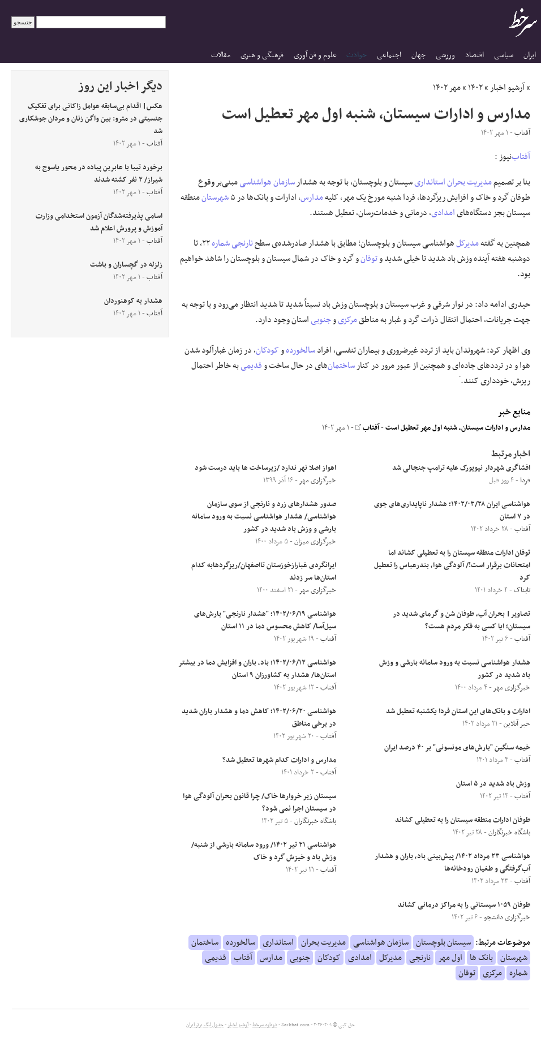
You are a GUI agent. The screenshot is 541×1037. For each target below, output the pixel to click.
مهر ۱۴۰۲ (447, 87)
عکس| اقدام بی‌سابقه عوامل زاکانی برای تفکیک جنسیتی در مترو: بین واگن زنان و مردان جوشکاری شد (90, 119)
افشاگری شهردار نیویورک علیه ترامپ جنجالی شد (461, 468)
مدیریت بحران (469, 182)
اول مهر (450, 957)
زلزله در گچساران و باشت (126, 265)
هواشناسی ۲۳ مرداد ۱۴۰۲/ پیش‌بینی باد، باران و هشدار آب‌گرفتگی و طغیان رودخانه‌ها (452, 862)
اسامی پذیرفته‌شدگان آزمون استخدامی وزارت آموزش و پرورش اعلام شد (99, 222)
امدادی (443, 212)
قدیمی (251, 365)
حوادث (356, 55)
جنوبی (321, 319)
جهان (418, 55)
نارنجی (242, 243)
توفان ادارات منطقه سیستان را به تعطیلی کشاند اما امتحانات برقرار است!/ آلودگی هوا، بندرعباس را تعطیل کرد (452, 565)
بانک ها (481, 957)
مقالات (220, 55)
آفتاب (521, 156)
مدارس (311, 197)
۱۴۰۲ (475, 87)
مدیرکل (467, 243)
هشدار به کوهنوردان (133, 301)
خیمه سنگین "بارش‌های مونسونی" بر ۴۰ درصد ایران (457, 748)
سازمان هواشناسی (267, 182)
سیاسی (503, 55)
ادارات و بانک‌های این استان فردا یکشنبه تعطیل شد (458, 711)
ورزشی (445, 55)
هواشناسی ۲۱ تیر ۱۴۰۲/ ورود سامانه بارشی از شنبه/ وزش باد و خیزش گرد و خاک (263, 851)
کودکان (267, 350)
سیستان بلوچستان (443, 942)
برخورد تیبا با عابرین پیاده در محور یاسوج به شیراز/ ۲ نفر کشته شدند (98, 173)
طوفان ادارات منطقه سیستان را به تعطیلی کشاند (462, 820)
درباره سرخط (264, 1025)
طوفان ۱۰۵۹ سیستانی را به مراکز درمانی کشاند (464, 905)
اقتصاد (474, 55)
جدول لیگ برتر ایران (205, 1025)
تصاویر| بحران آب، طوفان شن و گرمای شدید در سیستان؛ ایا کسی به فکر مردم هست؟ (461, 620)
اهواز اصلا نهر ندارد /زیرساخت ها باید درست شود (265, 468)
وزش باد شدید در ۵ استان (493, 784)
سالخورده (300, 350)
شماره (221, 243)
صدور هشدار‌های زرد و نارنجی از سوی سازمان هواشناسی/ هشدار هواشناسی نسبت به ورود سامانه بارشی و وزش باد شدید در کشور (264, 516)
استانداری (429, 182)
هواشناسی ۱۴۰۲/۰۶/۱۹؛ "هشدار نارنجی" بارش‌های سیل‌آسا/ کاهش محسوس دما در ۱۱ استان (265, 620)
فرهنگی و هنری (262, 55)
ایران (529, 55)
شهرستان (215, 197)
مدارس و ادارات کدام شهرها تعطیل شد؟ (279, 760)
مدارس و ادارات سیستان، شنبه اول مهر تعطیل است (457, 428)
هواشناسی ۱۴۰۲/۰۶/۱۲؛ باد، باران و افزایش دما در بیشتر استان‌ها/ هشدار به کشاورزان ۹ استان (257, 669)
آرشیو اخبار (507, 87)
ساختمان (341, 365)
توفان (368, 258)
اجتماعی (389, 55)
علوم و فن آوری (315, 55)
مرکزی (347, 319)
